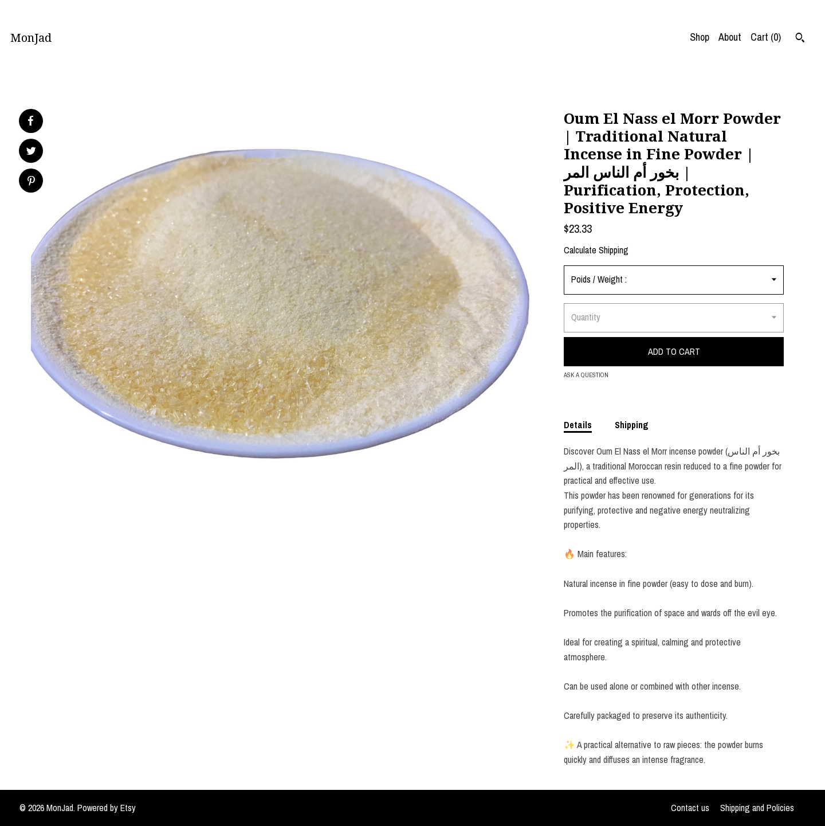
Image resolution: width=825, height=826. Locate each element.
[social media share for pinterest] (31, 182)
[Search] (800, 39)
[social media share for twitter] (31, 152)
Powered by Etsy (106, 807)
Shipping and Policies (757, 807)
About (729, 37)
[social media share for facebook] (30, 121)
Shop (699, 37)
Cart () (766, 37)
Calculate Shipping (596, 250)
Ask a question (586, 375)
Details (578, 424)
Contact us (690, 807)
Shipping (632, 424)
